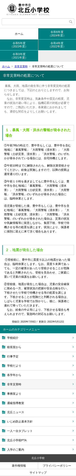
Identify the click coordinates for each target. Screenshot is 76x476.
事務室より (14, 393)
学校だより (14, 365)
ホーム (19, 33)
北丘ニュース (15, 412)
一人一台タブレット (20, 430)
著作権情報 (19, 465)
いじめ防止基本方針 (20, 421)
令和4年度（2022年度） (57, 44)
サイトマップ (38, 472)
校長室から (14, 347)
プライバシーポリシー (57, 465)
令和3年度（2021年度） (19, 55)
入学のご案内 (15, 449)
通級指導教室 (15, 403)
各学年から (14, 375)
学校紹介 (12, 337)
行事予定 (12, 356)
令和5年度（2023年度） (19, 44)
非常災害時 (21, 66)
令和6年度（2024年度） (57, 33)
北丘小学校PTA (17, 440)
